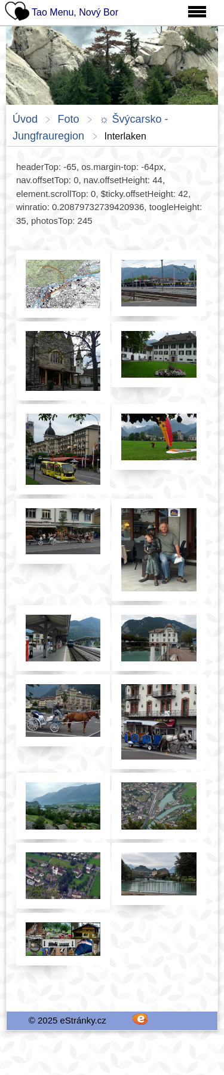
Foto (68, 119)
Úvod (25, 119)
